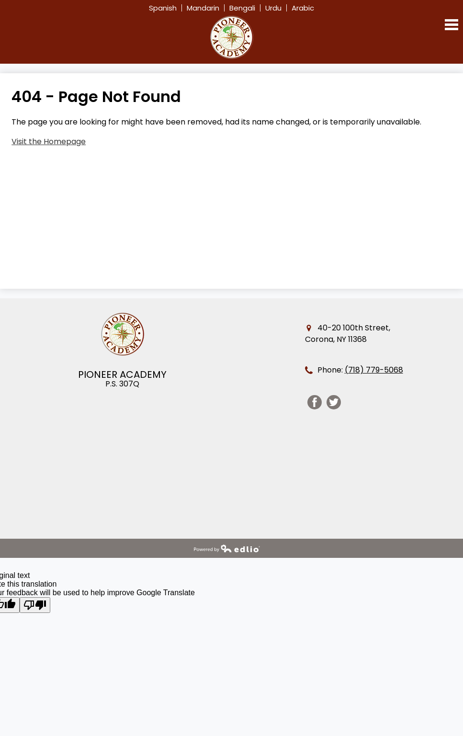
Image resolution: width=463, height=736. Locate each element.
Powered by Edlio (226, 548)
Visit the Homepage (48, 141)
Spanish (163, 7)
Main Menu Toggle (451, 24)
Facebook (314, 403)
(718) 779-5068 (374, 369)
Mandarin (203, 7)
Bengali (242, 7)
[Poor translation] (35, 605)
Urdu (273, 7)
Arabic (303, 7)
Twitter (334, 403)
